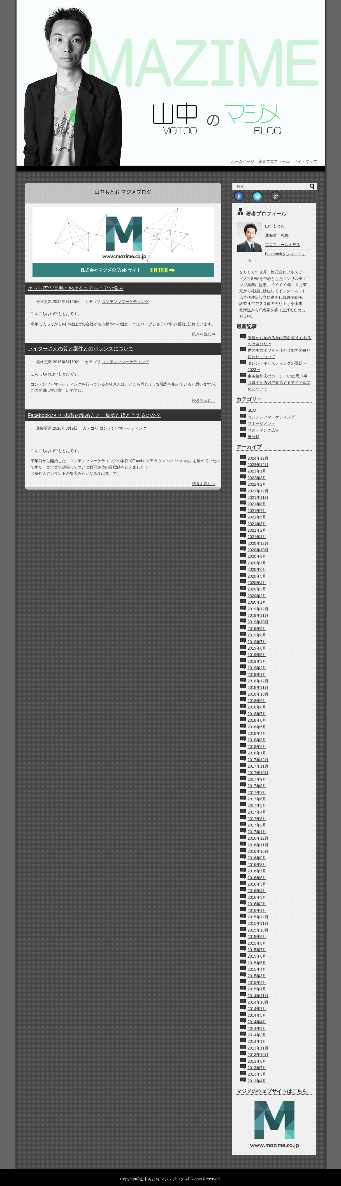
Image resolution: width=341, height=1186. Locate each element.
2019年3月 (257, 661)
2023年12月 (258, 464)
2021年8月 (257, 504)
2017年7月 (257, 792)
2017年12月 (258, 760)
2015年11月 (258, 923)
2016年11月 (258, 845)
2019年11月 (258, 615)
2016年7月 (257, 871)
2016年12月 (258, 838)
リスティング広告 (263, 430)
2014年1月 (257, 1041)
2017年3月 (257, 818)
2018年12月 (258, 681)
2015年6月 (257, 956)
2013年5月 (257, 1074)
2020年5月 (257, 576)
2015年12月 (258, 917)
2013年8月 (257, 1061)
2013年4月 (257, 1081)
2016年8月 (257, 864)
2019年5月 (257, 654)
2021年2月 (257, 530)
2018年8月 (257, 707)
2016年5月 (257, 884)
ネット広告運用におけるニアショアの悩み (76, 288)
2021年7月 (257, 510)
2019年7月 (257, 642)
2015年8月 (257, 943)
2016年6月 (257, 877)
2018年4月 (257, 733)
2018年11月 (258, 687)
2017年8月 (257, 786)
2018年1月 (257, 753)
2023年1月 (257, 471)
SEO (252, 410)
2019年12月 (258, 609)
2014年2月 (257, 1035)
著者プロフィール (274, 161)
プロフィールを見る (282, 244)
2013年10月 (258, 1054)
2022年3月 (257, 478)
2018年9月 (257, 700)
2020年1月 (257, 602)
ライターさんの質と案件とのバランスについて (81, 348)
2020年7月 (257, 563)
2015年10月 (258, 930)
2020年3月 (257, 589)
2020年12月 (258, 543)
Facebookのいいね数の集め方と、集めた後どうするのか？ (94, 415)
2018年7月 (257, 714)
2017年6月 (257, 799)
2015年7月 (257, 950)
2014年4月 (257, 1022)
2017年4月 (257, 812)
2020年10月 (258, 550)
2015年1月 (257, 989)
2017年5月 (257, 805)
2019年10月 (258, 622)
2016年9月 (257, 858)
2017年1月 (257, 832)
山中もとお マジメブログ (122, 192)
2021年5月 (257, 517)
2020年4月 (257, 582)
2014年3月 (257, 1028)
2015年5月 (257, 963)
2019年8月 (257, 635)
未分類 (253, 436)
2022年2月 (257, 484)
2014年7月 (257, 1008)
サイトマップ (305, 161)
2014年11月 (258, 995)
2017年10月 (258, 772)
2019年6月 (257, 648)
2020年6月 (257, 569)
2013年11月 (258, 1048)
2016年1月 (257, 910)
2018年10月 (258, 694)
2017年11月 (258, 766)
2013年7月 (257, 1067)
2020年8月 (257, 556)
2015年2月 (257, 982)
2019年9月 (257, 628)
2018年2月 (257, 746)
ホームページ (242, 161)
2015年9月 (257, 936)
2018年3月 (257, 740)
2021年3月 (257, 524)
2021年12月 (258, 491)
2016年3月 (257, 897)
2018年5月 (257, 727)
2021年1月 (257, 536)
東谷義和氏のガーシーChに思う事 (278, 376)
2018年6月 (257, 720)
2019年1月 (257, 674)
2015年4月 (257, 969)
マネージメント (261, 423)
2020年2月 (257, 596)
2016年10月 (258, 851)
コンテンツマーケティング (125, 301)
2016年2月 (257, 904)
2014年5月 (257, 1015)
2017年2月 (257, 825)
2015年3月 (257, 976)
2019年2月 (257, 668)
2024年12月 (258, 458)
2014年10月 (258, 1002)
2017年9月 (257, 779)
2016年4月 (257, 890)
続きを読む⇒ (203, 334)
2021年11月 (258, 497)
